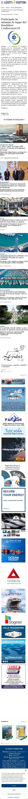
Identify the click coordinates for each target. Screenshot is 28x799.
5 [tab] (6, 371)
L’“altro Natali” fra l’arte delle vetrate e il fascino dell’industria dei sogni (12, 148)
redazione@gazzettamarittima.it (16, 757)
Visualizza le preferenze (14, 794)
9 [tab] (12, 743)
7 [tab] (9, 371)
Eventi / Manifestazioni (16, 7)
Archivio (23, 721)
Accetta (14, 785)
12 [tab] (16, 743)
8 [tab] (10, 371)
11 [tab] (14, 743)
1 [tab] (1, 371)
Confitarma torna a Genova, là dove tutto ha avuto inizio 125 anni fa (14, 221)
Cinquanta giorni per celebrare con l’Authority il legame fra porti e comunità (13, 257)
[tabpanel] (14, 367)
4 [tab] (5, 371)
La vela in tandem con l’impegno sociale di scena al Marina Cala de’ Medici (13, 293)
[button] (26, 770)
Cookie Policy (10, 797)
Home (2, 7)
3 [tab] (4, 371)
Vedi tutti (22, 375)
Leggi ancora (14, 367)
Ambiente (2, 230)
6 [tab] (8, 371)
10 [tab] (13, 743)
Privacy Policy (17, 797)
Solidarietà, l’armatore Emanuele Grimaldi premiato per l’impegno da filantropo (13, 185)
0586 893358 (17, 753)
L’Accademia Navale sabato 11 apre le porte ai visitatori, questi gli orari (14, 329)
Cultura (7, 7)
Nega (14, 790)
